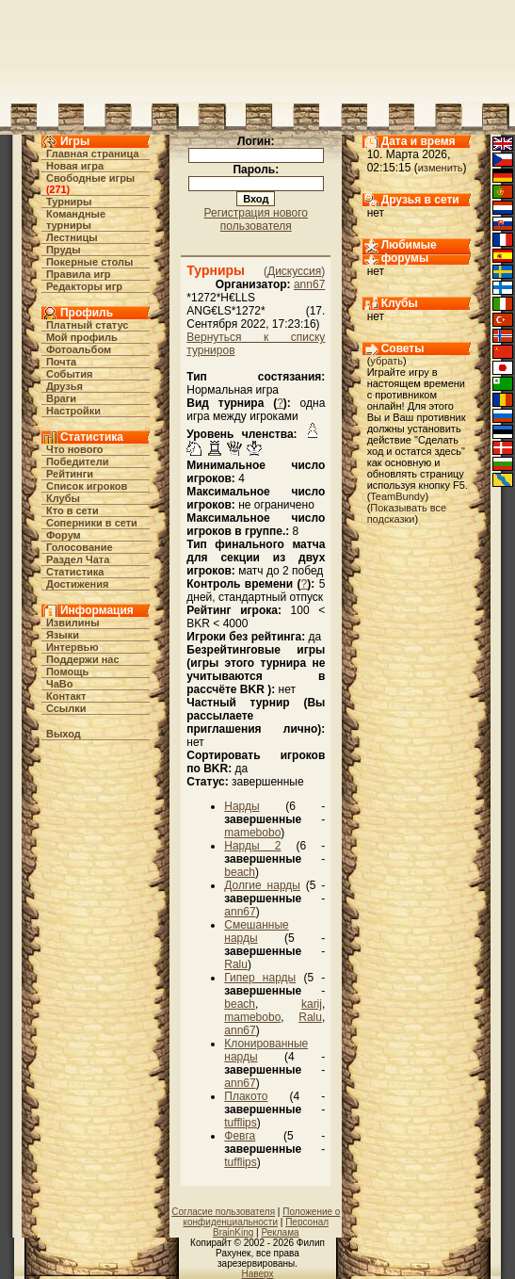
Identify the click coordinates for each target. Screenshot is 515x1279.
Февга (239, 1135)
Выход (63, 733)
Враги (61, 398)
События (69, 374)
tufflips (240, 1122)
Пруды (63, 249)
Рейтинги (69, 473)
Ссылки (66, 708)
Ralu (236, 964)
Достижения (77, 584)
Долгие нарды (262, 885)
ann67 (309, 284)
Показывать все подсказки (406, 513)
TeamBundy (397, 496)
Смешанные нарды (256, 931)
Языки (62, 634)
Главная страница (92, 153)
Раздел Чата (77, 559)
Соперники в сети (91, 522)
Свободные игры (90, 178)
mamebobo (252, 832)
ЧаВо (59, 683)
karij (311, 1004)
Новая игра (75, 165)
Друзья (64, 386)
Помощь (67, 671)
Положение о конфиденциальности (262, 1216)
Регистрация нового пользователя (256, 219)
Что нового (75, 449)
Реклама (279, 1232)
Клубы (63, 498)
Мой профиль (82, 337)
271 (57, 189)
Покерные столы (89, 261)
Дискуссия (294, 271)
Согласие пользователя (223, 1211)
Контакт (66, 696)
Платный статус (87, 325)
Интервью (72, 647)
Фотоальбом (78, 349)
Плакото (245, 1096)
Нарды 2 (252, 845)
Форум (63, 535)
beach (239, 872)
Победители (77, 461)
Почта (61, 361)
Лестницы (72, 237)
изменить (440, 167)
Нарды (241, 806)
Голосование (79, 547)
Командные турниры (75, 219)
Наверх (258, 1274)
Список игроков (86, 486)
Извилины (73, 622)
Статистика (75, 571)
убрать (386, 360)
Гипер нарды (260, 977)
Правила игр (78, 274)
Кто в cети (72, 510)
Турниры (69, 201)
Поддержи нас (83, 659)
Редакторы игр (84, 286)
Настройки (73, 410)
